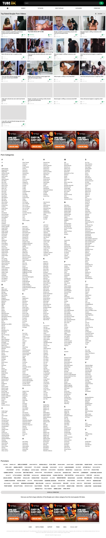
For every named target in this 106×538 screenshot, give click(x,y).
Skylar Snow (88, 191)
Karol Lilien (46, 269)
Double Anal (25, 280)
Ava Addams (5, 278)
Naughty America (68, 219)
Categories (78, 8)
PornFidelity (67, 305)
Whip (86, 408)
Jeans (44, 238)
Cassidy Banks (5, 426)
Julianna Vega (46, 254)
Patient (66, 277)
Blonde (3, 350)
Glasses (24, 426)
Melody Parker (46, 438)
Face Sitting (25, 334)
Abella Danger (5, 168)
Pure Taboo (67, 336)
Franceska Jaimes (26, 366)
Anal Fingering (5, 215)
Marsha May (46, 420)
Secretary (66, 444)
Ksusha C (45, 315)
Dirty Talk (24, 263)
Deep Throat (25, 248)
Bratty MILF (4, 370)
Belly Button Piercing (6, 316)
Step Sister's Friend (89, 246)
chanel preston (58, 475)
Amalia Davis (5, 205)
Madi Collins (46, 406)
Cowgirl (24, 190)
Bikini (3, 336)
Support (50, 527)
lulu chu (29, 480)
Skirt (86, 187)
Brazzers (4, 376)
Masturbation (46, 429)
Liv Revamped (46, 373)
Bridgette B (4, 383)
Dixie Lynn (24, 264)
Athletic (3, 266)
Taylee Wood (88, 295)
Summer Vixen (88, 266)
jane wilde (97, 475)
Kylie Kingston (46, 318)
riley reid (27, 475)
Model (65, 176)
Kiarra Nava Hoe (47, 304)
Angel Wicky (4, 229)
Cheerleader (4, 441)
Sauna (65, 426)
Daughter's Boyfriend (27, 243)
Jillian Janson (46, 246)
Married (45, 418)
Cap (2, 414)
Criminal (24, 193)
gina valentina (69, 475)
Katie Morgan (46, 280)
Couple (24, 188)
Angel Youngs (5, 231)
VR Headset (88, 391)
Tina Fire (87, 322)
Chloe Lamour (5, 450)
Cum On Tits (25, 209)
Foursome (24, 362)
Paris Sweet (67, 269)
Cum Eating (25, 202)
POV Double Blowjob (69, 310)
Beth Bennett (5, 319)
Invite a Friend (40, 527)
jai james (52, 478)
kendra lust (13, 464)
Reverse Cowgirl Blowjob (70, 374)
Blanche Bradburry (6, 347)
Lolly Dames (46, 382)
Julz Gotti (45, 255)
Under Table (88, 351)
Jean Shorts (46, 237)
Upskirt (86, 359)
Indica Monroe (46, 205)
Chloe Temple (25, 162)
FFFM (23, 344)
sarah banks (53, 467)
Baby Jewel (4, 289)
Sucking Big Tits (89, 264)
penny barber (8, 486)
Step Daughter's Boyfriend (91, 238)
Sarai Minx (66, 423)
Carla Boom (4, 418)
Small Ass (87, 200)
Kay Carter (45, 284)
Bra (2, 366)
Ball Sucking (4, 295)
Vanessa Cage (88, 370)
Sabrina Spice (67, 409)
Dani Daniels (25, 235)
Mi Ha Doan (46, 441)
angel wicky (66, 488)
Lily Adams (46, 357)
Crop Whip (24, 194)
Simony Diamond (89, 180)
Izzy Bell (45, 219)
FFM (23, 345)
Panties (66, 266)
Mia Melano (46, 447)
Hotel (44, 185)
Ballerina (4, 296)
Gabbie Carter (25, 391)
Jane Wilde (46, 229)
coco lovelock (48, 472)
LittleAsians (46, 371)
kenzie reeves (61, 478)
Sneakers (87, 205)
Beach (3, 309)
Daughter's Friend (26, 244)
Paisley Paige (67, 264)
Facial (23, 336)
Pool (65, 302)
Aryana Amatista (5, 249)
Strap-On (87, 260)
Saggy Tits (66, 412)
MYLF (65, 196)
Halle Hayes (25, 447)
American (4, 209)
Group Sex (24, 434)
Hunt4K (45, 193)
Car (2, 417)
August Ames (5, 270)
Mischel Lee (67, 167)
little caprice (17, 475)
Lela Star (45, 344)
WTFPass (87, 417)
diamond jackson (50, 480)
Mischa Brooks (67, 165)
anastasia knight (97, 483)
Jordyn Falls (46, 251)
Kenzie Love (46, 296)
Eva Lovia (24, 319)
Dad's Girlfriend (26, 229)
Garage (24, 397)
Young (86, 435)
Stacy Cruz (87, 228)
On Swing (66, 252)
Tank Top (87, 290)
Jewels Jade (46, 241)
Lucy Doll (45, 392)
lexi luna (72, 483)
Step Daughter (88, 237)
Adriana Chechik (5, 173)
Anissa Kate (4, 234)
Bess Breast (4, 318)
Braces (3, 368)
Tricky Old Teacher (89, 333)
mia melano (88, 478)
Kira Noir (45, 309)
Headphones (46, 170)
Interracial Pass (47, 208)
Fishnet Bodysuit (26, 350)
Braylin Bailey (5, 373)
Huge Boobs (46, 188)
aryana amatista (79, 475)
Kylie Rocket (46, 319)
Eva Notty (24, 321)
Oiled (65, 243)
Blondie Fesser (5, 351)
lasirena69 (84, 472)
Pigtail (65, 295)
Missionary (66, 171)
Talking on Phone (89, 287)
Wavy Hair (87, 400)
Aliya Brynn (4, 196)
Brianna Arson (5, 380)
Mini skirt (66, 164)
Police (65, 299)
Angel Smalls (5, 228)
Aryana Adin (4, 248)
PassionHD (66, 275)
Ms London (67, 191)
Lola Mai (45, 380)
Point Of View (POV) (69, 298)
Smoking (87, 203)
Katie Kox (45, 278)
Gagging (24, 392)
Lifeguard (45, 353)
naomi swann (97, 486)
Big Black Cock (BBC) (7, 324)
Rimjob (66, 382)
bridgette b (38, 488)
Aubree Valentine (6, 267)
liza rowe (79, 478)
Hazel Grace (46, 168)
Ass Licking (4, 258)
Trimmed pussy (88, 334)
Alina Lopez (4, 194)
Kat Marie (45, 272)
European (24, 318)
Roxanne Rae (67, 397)
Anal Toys (4, 220)
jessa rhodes (16, 483)
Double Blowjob (26, 281)
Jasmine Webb (46, 234)
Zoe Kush (87, 443)
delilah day (44, 478)
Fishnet (24, 348)
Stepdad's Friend (89, 249)
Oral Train (66, 254)
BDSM (3, 307)
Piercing (66, 293)
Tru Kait (87, 338)
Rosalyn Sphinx (67, 392)
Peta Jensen (67, 283)
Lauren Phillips (46, 336)
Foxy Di (24, 363)
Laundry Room (46, 334)
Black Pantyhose (5, 339)
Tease (86, 299)
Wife (86, 412)
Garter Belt (25, 400)
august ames (70, 464)
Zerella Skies (88, 441)
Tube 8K (51, 535)
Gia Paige (24, 406)
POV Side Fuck (67, 318)
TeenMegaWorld (89, 304)
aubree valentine (9, 480)
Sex (65, 450)
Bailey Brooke (5, 290)
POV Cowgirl (67, 309)
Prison (65, 325)
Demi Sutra (25, 254)
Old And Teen (67, 246)
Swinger (87, 275)
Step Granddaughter (90, 241)
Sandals (66, 417)
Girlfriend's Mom (26, 423)
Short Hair (87, 171)
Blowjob (3, 354)
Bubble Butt (4, 402)
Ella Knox (24, 302)
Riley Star (66, 380)
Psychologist (67, 331)
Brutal (3, 400)
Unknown (87, 357)
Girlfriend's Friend (26, 421)
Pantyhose (66, 267)
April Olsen (4, 237)
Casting (3, 427)
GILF (23, 411)
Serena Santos (67, 449)
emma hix (89, 480)
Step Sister (87, 244)
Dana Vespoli (25, 234)
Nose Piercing (67, 226)
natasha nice (35, 475)
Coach (24, 177)
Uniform (87, 354)
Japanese (45, 232)
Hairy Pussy (25, 444)
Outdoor (66, 258)
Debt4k (24, 246)
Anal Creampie (5, 214)
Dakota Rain (25, 231)
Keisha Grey (46, 287)
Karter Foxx (46, 270)
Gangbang (24, 395)
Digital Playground (26, 260)
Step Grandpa (88, 243)
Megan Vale (46, 437)
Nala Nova (66, 205)
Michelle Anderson (47, 450)
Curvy (23, 215)
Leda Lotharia (46, 339)
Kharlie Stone (46, 299)
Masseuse (45, 427)
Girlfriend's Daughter (27, 420)
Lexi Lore (45, 350)
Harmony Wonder (47, 165)
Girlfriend (24, 418)
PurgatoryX (66, 339)
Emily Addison (25, 309)
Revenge (66, 371)
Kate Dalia (45, 275)
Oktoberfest (67, 244)
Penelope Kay (67, 278)
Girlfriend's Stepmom (27, 424)
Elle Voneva (25, 304)
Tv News (87, 342)
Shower (87, 174)
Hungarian (45, 191)
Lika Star (45, 356)
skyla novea (7, 483)
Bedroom (4, 312)
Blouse (3, 353)
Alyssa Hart (4, 203)
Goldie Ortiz (25, 429)
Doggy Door (25, 267)
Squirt (86, 223)
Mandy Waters (46, 414)
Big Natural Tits (5, 330)
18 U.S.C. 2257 (73, 527)
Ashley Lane (4, 254)
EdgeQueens (25, 298)
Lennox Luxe (46, 345)
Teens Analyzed (89, 309)
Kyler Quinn (46, 316)
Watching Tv (88, 399)
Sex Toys (87, 162)
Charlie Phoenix (5, 437)
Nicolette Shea (67, 225)
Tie (86, 321)
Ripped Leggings (68, 385)
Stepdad (87, 248)
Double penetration (26, 286)
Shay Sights (88, 167)
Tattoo (86, 293)
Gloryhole (24, 427)
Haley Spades (25, 446)
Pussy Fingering (68, 342)
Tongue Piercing (89, 327)
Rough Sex (66, 395)
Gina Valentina (25, 414)
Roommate (66, 391)
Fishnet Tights (25, 354)
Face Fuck (24, 333)
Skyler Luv (87, 194)
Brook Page (4, 391)
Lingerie (45, 366)
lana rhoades (69, 467)
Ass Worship (4, 260)
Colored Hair (25, 183)
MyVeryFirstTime (68, 199)
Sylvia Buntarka (88, 278)
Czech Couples (26, 220)
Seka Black (66, 446)
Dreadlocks (25, 289)
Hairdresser (25, 443)
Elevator (24, 299)
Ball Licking (4, 293)
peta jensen (37, 467)
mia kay (53, 486)
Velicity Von (88, 373)
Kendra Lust (46, 292)
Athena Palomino (6, 263)
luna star (88, 486)
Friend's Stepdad (26, 382)
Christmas (24, 164)
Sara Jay (66, 418)
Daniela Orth (25, 237)
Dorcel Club (25, 278)
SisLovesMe (88, 183)
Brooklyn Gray (5, 394)
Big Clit (3, 325)
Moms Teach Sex (68, 182)
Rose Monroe (67, 394)
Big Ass (3, 322)
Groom (24, 432)
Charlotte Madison (6, 438)
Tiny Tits (87, 324)
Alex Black (4, 180)
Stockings (87, 255)
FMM (23, 357)
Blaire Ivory (4, 345)
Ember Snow (25, 307)
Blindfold (4, 348)
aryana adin (57, 472)
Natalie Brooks (67, 209)
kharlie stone (38, 472)
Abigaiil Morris (5, 170)
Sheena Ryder (88, 168)
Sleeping (87, 196)
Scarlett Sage (67, 432)
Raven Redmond (68, 362)
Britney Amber (5, 386)
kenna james (8, 467)
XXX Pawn (87, 426)
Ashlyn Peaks (5, 255)
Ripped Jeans (67, 383)
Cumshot (24, 211)
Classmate (24, 170)
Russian (66, 400)
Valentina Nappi (89, 365)
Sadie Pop (66, 411)
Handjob (24, 450)
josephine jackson (96, 472)
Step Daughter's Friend (90, 240)
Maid (44, 411)
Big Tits (3, 333)
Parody (66, 270)
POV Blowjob (67, 307)
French (24, 371)
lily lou (61, 467)
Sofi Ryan (87, 209)
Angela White (5, 232)
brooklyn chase (28, 486)
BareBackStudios (6, 299)
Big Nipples (4, 331)
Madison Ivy (46, 409)
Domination (25, 275)
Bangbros (4, 298)
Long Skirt (45, 386)
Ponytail (66, 301)
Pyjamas (66, 345)
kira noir (65, 483)
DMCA (64, 527)
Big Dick (3, 327)
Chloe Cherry (5, 449)
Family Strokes (25, 338)
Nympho (66, 234)
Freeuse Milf (25, 370)
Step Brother (88, 235)
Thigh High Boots (89, 315)
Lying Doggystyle (47, 397)
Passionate (67, 273)
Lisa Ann (45, 368)
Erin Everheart (25, 316)
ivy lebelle (25, 470)
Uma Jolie (87, 350)
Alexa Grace (4, 183)
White (86, 409)
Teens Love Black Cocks (91, 310)
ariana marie (61, 464)
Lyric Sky (45, 399)
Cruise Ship (25, 196)
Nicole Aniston (67, 223)
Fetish (23, 342)
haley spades (38, 486)
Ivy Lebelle (45, 215)
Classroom (25, 171)
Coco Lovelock (25, 179)
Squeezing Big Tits (89, 222)
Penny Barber (67, 280)
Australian (4, 275)
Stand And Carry (89, 229)
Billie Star (4, 338)
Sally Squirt (67, 414)
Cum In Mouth (25, 203)
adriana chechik (46, 475)
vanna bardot (28, 467)
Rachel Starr (67, 360)
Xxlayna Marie (88, 424)
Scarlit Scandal (67, 434)
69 (2, 162)
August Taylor (5, 272)
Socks (86, 208)
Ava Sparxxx (4, 280)
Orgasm (66, 255)
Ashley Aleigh (5, 251)
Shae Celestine (88, 164)
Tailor (86, 286)
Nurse (65, 232)
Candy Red (4, 412)
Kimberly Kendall (47, 307)
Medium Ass (46, 432)
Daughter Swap (26, 241)
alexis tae (48, 483)
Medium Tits (46, 434)
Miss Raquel (67, 170)
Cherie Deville (5, 443)
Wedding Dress (88, 403)
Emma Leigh (25, 313)
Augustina (4, 273)
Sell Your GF (67, 447)
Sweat (86, 270)
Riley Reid (66, 379)
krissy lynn (70, 486)
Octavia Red (67, 240)
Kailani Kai (45, 263)
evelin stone (95, 470)
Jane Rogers (46, 228)
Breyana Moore (5, 379)
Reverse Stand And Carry (70, 376)
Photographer (67, 289)
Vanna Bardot (88, 371)
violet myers (71, 480)
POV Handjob (67, 313)
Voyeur (86, 389)
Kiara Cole (45, 302)
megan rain (71, 478)
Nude (65, 229)
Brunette (4, 399)
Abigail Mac (4, 171)
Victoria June (88, 377)
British (3, 385)
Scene (65, 435)
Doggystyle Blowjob (27, 270)
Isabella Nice (46, 211)
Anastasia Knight (6, 225)
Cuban (24, 199)
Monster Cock (67, 187)
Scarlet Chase (67, 429)
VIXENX (87, 386)
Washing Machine (89, 397)
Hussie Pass (46, 196)
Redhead (66, 368)
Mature (45, 431)
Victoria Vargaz (88, 379)
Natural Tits (67, 215)
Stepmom (87, 251)
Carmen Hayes (5, 423)
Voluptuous (87, 388)
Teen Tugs (87, 302)
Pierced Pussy (67, 292)
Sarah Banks (67, 421)
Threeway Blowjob (89, 319)
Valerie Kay (87, 368)
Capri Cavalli (4, 415)
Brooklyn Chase (5, 392)
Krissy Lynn (46, 313)
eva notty (8, 475)
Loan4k (45, 377)
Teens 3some (88, 307)
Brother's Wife (5, 397)
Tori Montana (88, 331)
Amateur (4, 206)
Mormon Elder (67, 190)
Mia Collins (46, 443)
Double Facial (25, 283)
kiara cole (79, 483)
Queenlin (66, 351)
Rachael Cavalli (67, 357)
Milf (65, 162)
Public (65, 333)
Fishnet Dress (25, 351)
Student (87, 263)
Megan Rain (46, 435)
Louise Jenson (46, 389)
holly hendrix (48, 488)
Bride (3, 382)
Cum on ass (25, 205)
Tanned (87, 292)
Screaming (66, 443)
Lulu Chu (45, 394)
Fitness (24, 356)
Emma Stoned (25, 315)
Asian (3, 257)
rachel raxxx (21, 480)
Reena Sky (66, 370)
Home (7, 8)
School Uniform (68, 440)
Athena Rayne (5, 264)
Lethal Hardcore (47, 348)
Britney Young (5, 388)
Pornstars (97, 8)
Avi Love (3, 281)
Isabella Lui (46, 209)
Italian (44, 214)
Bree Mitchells (5, 377)
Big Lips (3, 328)
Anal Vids (4, 222)
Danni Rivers (25, 238)
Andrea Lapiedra (5, 226)
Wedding (87, 402)
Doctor (24, 266)
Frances (24, 365)
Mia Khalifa (46, 446)
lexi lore (5, 464)
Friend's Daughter (26, 376)
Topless (87, 330)
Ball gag (3, 292)
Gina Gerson (25, 412)
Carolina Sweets (5, 424)
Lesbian (45, 347)
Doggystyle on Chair (27, 272)
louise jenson (52, 469)
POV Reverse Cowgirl (69, 316)
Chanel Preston (5, 434)
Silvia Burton (88, 177)
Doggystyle (25, 269)
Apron (3, 238)
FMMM (24, 359)
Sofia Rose (87, 211)
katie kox (44, 470)
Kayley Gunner (46, 286)
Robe (65, 389)
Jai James (45, 226)
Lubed (44, 391)
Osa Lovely (66, 257)
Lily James (45, 359)
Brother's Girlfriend (6, 395)
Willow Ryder (88, 414)
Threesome (87, 318)
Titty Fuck (87, 325)
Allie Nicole (4, 200)
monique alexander (27, 483)
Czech (23, 219)
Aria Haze (4, 241)
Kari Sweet (45, 267)
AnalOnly (4, 223)
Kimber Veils (46, 305)
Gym (23, 435)
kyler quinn (18, 472)
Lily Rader (45, 365)
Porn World (66, 304)
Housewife (45, 187)
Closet (24, 176)
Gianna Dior (25, 409)
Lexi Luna (45, 351)
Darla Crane (25, 240)
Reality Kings (67, 366)
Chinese (3, 447)
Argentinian (4, 240)
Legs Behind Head (47, 342)
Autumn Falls (5, 277)
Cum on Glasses (26, 206)
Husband (45, 194)
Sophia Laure (88, 212)
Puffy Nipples (67, 334)
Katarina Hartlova (47, 273)
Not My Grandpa (68, 228)
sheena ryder (35, 478)
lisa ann (45, 467)
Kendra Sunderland (47, 293)
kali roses (78, 467)
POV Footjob (67, 312)
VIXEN (86, 385)
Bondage (4, 359)
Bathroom (4, 301)
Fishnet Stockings (26, 353)
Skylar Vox (87, 193)
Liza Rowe (45, 376)
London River (46, 383)
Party (65, 272)
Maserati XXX (46, 421)
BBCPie (3, 304)
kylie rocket (10, 470)
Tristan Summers (89, 336)
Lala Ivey (45, 327)
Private (66, 328)
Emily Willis (25, 310)
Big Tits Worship (5, 334)
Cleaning (24, 174)
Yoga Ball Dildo (88, 434)
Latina (44, 333)
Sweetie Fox (88, 272)
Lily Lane (45, 362)
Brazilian (4, 374)
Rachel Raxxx (67, 359)
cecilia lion (26, 478)
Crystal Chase (25, 197)
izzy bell (18, 469)
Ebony (23, 296)
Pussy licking (67, 344)
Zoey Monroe (88, 444)
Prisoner (66, 327)
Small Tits (87, 202)
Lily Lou (45, 363)
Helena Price (46, 173)
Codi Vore (24, 180)
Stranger (87, 258)
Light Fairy (45, 354)
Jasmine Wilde (46, 235)
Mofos (65, 177)
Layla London (46, 338)
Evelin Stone (25, 324)
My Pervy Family (68, 194)
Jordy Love (45, 249)
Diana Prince (25, 258)
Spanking (87, 217)
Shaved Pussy (88, 165)
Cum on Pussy (25, 208)
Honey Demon (46, 179)
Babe (3, 287)
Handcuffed (25, 449)
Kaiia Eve (45, 261)
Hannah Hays (46, 162)
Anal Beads (4, 212)
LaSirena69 (46, 331)
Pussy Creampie (68, 341)
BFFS (3, 321)
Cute (23, 217)
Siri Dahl (87, 182)
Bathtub (3, 302)
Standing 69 (88, 231)
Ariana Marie (5, 243)
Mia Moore (45, 449)
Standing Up (88, 234)
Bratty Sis (4, 371)
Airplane (3, 177)
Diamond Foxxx (26, 255)
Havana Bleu (46, 167)
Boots (3, 360)
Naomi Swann (67, 206)
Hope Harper (46, 182)
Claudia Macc (25, 173)
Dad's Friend (25, 228)
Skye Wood (87, 188)
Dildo (23, 261)
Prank (65, 324)
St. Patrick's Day (89, 225)
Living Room (46, 374)
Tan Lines (87, 289)
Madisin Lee (46, 408)
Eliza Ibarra (25, 301)
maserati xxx (67, 472)
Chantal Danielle (5, 435)
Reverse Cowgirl (68, 373)
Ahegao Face (5, 174)
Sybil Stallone (88, 277)
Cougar (24, 187)
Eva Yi (23, 322)
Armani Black (5, 244)
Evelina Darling (25, 325)
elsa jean (52, 464)
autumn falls (87, 467)
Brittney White (5, 389)
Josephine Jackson (48, 252)
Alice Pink (4, 191)
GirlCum (24, 417)
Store (86, 257)
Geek (23, 402)
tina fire (46, 486)
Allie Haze (4, 199)
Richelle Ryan (67, 377)
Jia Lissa (45, 243)
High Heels (45, 174)
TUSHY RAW (88, 341)
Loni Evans (45, 388)
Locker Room (46, 379)
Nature (65, 217)
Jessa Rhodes (46, 240)
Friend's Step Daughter (27, 380)
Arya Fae (4, 246)
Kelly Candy (46, 289)
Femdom (24, 341)
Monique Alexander (68, 185)
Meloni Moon (46, 440)
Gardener (24, 399)
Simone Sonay (88, 179)
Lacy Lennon (46, 325)
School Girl (66, 438)
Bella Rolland (5, 315)
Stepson (87, 252)
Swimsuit (87, 273)
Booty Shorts (5, 362)
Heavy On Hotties (47, 171)
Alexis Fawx (4, 187)
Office (65, 241)
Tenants (87, 312)
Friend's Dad (25, 374)
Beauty (3, 310)
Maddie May (46, 405)
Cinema (24, 168)
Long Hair (45, 385)
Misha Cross (67, 168)
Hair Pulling (25, 441)
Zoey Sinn (87, 446)
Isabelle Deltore (47, 212)
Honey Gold (46, 180)
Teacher (87, 296)
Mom (65, 180)
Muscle (66, 193)
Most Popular (59, 8)
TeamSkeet (87, 298)
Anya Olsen (4, 235)
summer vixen (77, 470)
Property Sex (67, 330)
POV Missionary (68, 315)
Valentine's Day (88, 366)
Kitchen (45, 312)
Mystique (66, 197)
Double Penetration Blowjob (29, 287)
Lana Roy (45, 330)
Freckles (24, 368)
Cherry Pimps (5, 446)
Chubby (24, 165)
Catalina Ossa (5, 429)
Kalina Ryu (45, 266)
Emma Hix (24, 312)
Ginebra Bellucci (26, 415)
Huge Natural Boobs (48, 190)
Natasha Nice (67, 212)
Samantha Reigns (68, 415)
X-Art (86, 423)
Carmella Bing (5, 421)
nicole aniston (96, 467)
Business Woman (6, 405)
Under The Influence (90, 353)
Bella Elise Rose (5, 313)
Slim (86, 197)
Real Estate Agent (68, 365)
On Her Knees (67, 251)
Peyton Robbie (67, 286)
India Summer (46, 202)
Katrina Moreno (47, 283)
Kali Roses (45, 264)
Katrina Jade (46, 281)
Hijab (44, 176)
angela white (18, 467)
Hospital (45, 183)
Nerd (65, 222)
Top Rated (40, 8)
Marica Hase (46, 415)
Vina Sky (87, 380)
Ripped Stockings (68, 386)
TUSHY (86, 339)
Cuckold (24, 200)
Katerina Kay (46, 277)
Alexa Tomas (5, 185)
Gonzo (24, 431)
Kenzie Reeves (46, 298)
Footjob (24, 360)
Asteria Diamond (5, 261)
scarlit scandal (98, 464)
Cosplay (24, 185)
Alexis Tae (4, 188)
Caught (3, 431)
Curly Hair (24, 214)
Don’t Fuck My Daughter (28, 277)
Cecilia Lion (4, 432)
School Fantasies (68, 437)
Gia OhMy (24, 405)
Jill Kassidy (46, 244)
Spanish (87, 215)
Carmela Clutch (5, 420)
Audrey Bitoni (5, 269)
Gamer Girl (24, 394)
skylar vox (61, 480)
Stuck (86, 261)
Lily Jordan (45, 360)
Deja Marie (24, 251)
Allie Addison (5, 197)
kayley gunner (61, 486)
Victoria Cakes (88, 376)
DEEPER (24, 249)
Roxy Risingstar (68, 399)
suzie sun (89, 475)
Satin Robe (66, 424)
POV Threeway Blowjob (69, 319)
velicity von (87, 469)
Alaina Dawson (5, 179)
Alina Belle (4, 193)
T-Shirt (86, 284)
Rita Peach (66, 388)
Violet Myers (88, 382)
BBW (3, 305)
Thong (86, 316)
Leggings (45, 341)
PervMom (66, 281)
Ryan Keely (66, 402)
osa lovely (17, 478)
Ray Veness (67, 363)
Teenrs (86, 305)
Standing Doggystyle (90, 232)
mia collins (39, 483)
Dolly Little (24, 273)
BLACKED (4, 342)
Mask (44, 423)
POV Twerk (66, 322)
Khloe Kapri (46, 301)
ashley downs (80, 480)
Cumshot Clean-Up (26, 212)
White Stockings (89, 411)
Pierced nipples (67, 290)
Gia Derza (24, 403)
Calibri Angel (5, 411)
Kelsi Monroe (46, 290)
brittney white (28, 472)
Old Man (66, 249)
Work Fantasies (88, 415)
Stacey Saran (88, 226)
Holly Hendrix (46, 177)
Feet (23, 339)
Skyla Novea (88, 190)
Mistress (66, 174)
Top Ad (86, 328)
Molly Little (66, 179)
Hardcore (45, 164)
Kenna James (46, 295)
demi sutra (79, 486)
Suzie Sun (87, 269)
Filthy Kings (25, 347)
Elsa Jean (24, 305)
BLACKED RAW (5, 344)
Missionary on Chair (69, 173)
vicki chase (87, 483)
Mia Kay (45, 444)
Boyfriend (4, 365)
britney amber (35, 470)
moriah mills (43, 464)
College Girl (25, 182)
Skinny (86, 185)
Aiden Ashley (5, 176)
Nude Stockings (68, 231)
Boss (3, 363)
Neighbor (66, 220)
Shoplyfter (87, 170)
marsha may (97, 480)
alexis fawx (79, 464)
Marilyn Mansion (47, 417)
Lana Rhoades (46, 328)
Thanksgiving (88, 313)
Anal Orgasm (5, 217)
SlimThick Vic (88, 199)
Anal (3, 211)
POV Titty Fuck (67, 321)
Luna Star (45, 395)
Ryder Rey (66, 403)
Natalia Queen (67, 208)
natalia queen (38, 480)
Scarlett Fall (67, 431)
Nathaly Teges (67, 214)
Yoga (86, 432)
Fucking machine (26, 385)
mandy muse (88, 464)
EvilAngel (24, 327)
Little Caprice (46, 370)
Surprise (87, 267)
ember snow (76, 472)
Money (65, 183)
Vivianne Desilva (89, 383)
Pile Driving (67, 296)
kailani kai (61, 470)
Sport (86, 219)
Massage (45, 424)
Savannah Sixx (67, 427)
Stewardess (88, 254)
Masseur (45, 426)
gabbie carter (8, 472)
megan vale (69, 470)
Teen (86, 301)
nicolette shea (18, 486)
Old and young (67, 248)
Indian (44, 203)
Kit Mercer (45, 310)
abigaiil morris (7, 478)
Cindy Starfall (25, 167)
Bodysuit (4, 357)
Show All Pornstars (53, 492)
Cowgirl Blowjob (26, 191)
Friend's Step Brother (27, 379)
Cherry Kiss (4, 444)
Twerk (86, 344)
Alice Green (4, 190)
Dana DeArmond (26, 232)
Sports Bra (87, 220)
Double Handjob (26, 284)
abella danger (22, 464)
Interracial (45, 206)
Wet (86, 406)
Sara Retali (66, 420)
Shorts (86, 173)
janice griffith (33, 464)
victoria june (98, 478)
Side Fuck (87, 176)
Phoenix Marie (67, 287)
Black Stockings (5, 341)
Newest (23, 8)
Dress (23, 290)
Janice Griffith (46, 231)
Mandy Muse (46, 412)
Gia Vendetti (25, 408)
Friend (23, 373)
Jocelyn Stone (46, 248)
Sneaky (87, 206)
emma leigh (57, 488)
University (87, 356)
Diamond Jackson (26, 257)
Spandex (87, 214)
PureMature (67, 338)
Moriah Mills (67, 188)
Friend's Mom (25, 377)
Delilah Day (25, 252)
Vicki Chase (88, 374)
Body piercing (5, 356)
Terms (58, 527)
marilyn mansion (57, 483)
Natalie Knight (67, 211)
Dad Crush (24, 226)
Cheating (4, 440)
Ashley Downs (5, 252)
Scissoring (66, 441)
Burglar (3, 403)
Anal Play (4, 219)
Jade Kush (45, 225)
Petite (65, 284)
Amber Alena (5, 208)
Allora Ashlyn (5, 202)
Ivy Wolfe (45, 217)
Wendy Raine (88, 405)
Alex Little (4, 182)
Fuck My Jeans (26, 383)
